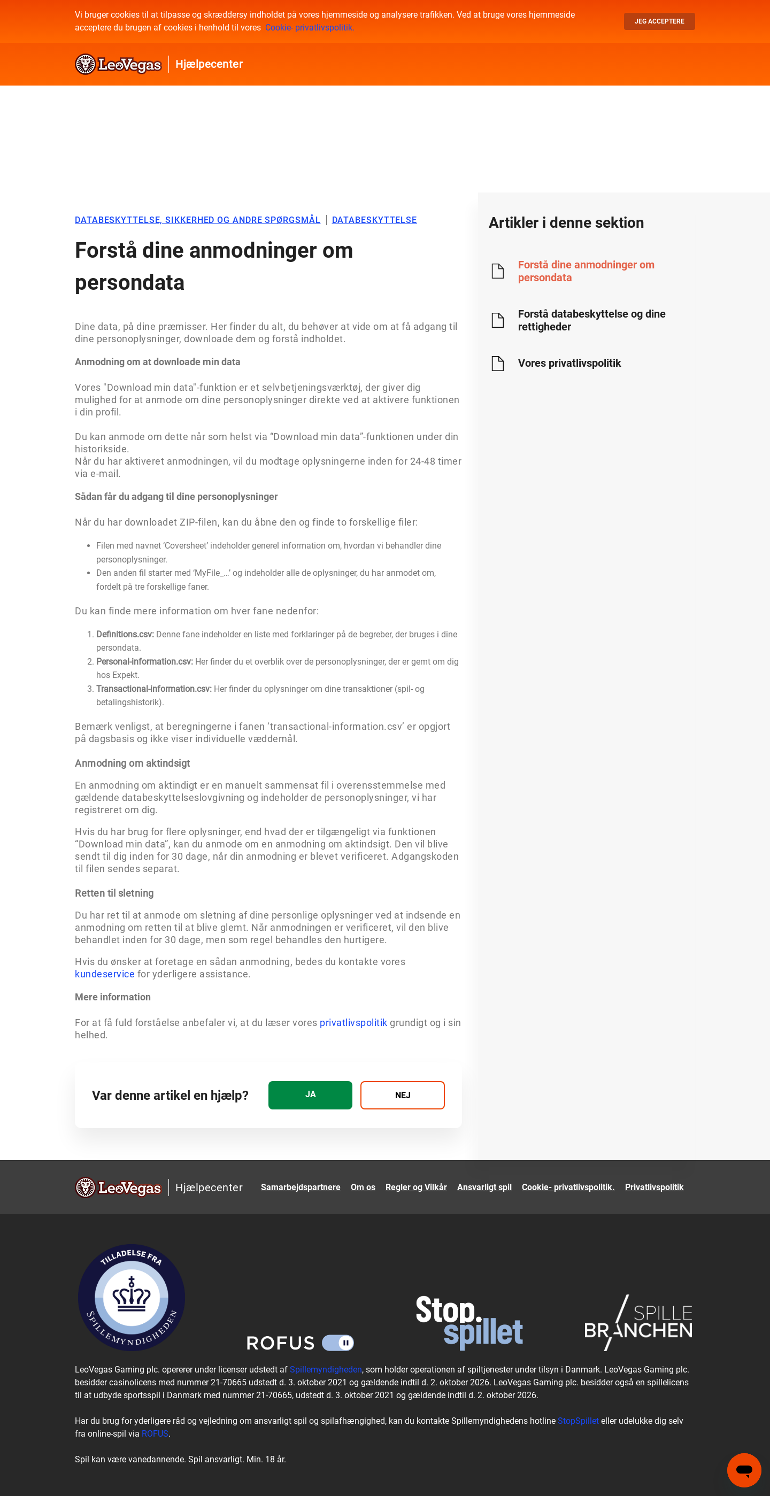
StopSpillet (578, 1421)
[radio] (310, 1095)
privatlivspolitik (354, 1022)
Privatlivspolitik (654, 1187)
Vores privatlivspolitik (569, 363)
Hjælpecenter (209, 64)
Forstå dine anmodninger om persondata (586, 271)
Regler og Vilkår (416, 1187)
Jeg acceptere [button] (659, 21)
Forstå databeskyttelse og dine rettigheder (592, 320)
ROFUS (155, 1434)
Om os (363, 1187)
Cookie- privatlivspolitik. (310, 27)
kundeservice (105, 974)
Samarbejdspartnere (301, 1187)
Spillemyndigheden (326, 1369)
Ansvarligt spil (484, 1187)
